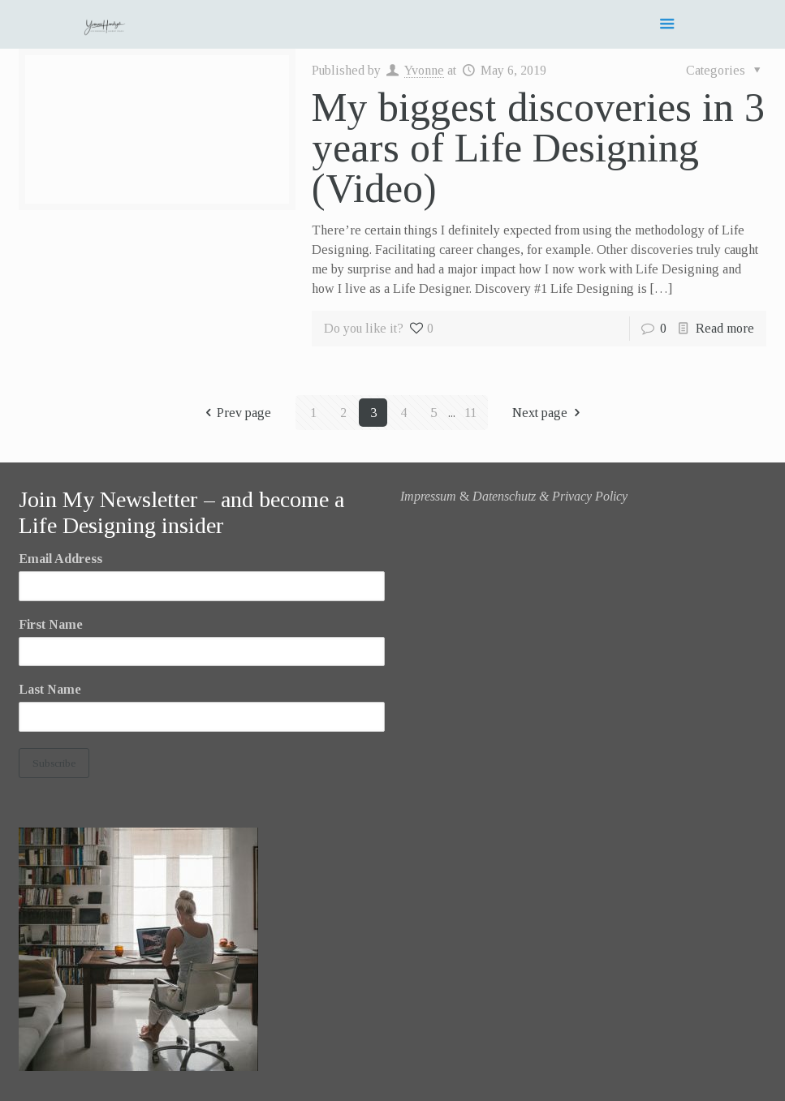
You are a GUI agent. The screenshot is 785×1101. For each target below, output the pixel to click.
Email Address (60, 559)
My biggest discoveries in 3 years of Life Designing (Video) (538, 147)
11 (470, 412)
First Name (51, 624)
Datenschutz (504, 496)
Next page (548, 412)
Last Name (50, 689)
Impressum (428, 496)
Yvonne (424, 70)
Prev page (235, 412)
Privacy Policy (590, 496)
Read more (725, 328)
